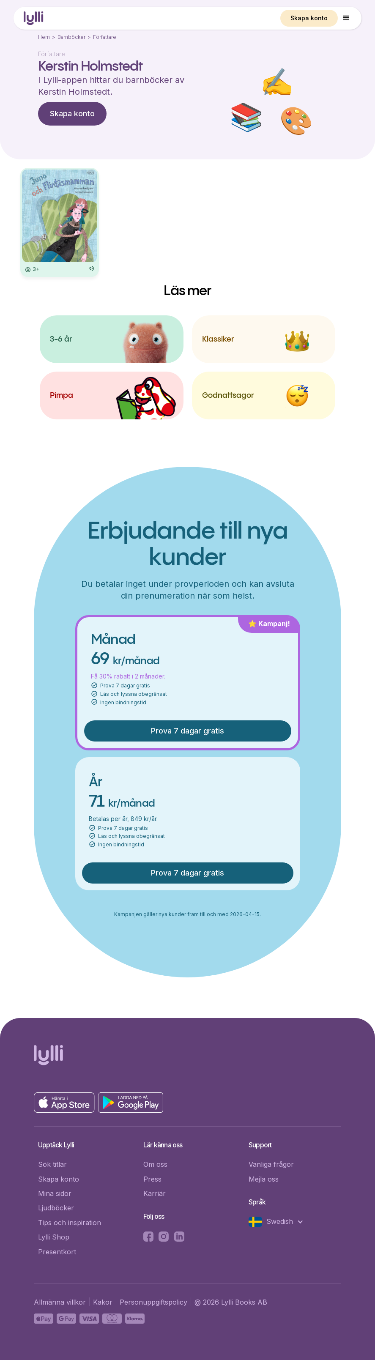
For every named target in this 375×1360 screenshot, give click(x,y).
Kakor (102, 1302)
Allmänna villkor (60, 1302)
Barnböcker (71, 37)
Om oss (155, 1164)
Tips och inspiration (69, 1222)
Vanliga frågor (271, 1164)
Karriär (154, 1193)
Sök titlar (52, 1164)
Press (152, 1179)
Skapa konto (309, 18)
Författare (104, 37)
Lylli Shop (53, 1237)
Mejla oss (264, 1179)
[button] (346, 18)
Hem (44, 37)
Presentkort (57, 1252)
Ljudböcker (56, 1208)
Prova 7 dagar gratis (187, 730)
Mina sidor (54, 1193)
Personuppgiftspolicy (153, 1302)
